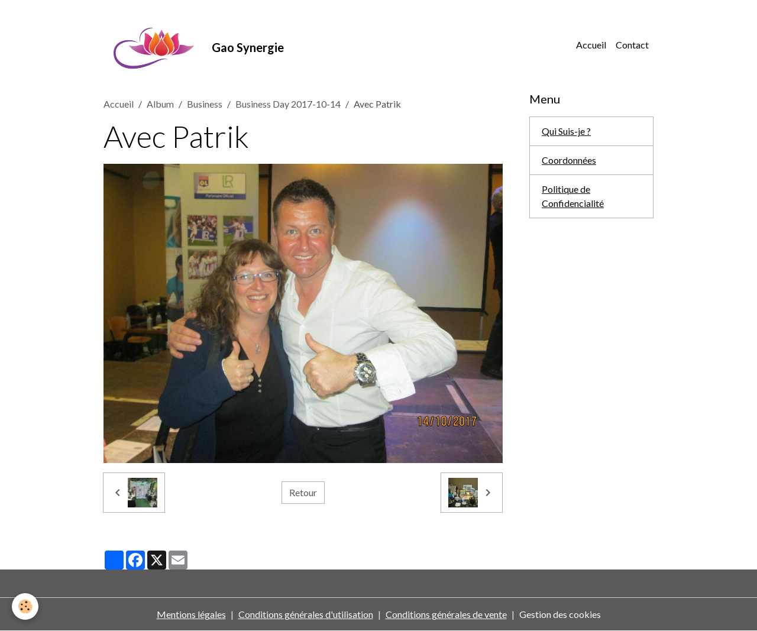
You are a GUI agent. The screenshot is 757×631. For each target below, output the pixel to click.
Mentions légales (191, 614)
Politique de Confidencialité (573, 196)
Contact (632, 44)
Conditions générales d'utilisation (305, 614)
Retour (303, 492)
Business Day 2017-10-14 (288, 103)
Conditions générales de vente (446, 614)
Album (160, 103)
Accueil (591, 44)
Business (204, 103)
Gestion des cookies (560, 614)
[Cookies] (25, 606)
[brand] (193, 44)
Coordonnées (569, 160)
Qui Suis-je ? (566, 131)
